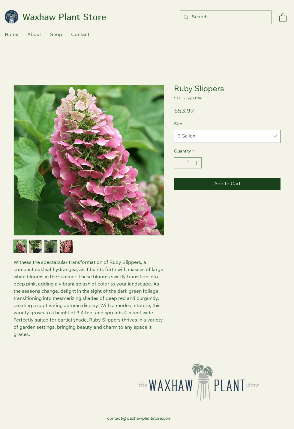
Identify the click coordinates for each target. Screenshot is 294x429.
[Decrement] (178, 163)
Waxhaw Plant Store (64, 16)
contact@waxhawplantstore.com (139, 419)
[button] (282, 17)
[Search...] (225, 17)
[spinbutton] (187, 163)
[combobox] (227, 136)
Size (178, 124)
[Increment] (197, 163)
